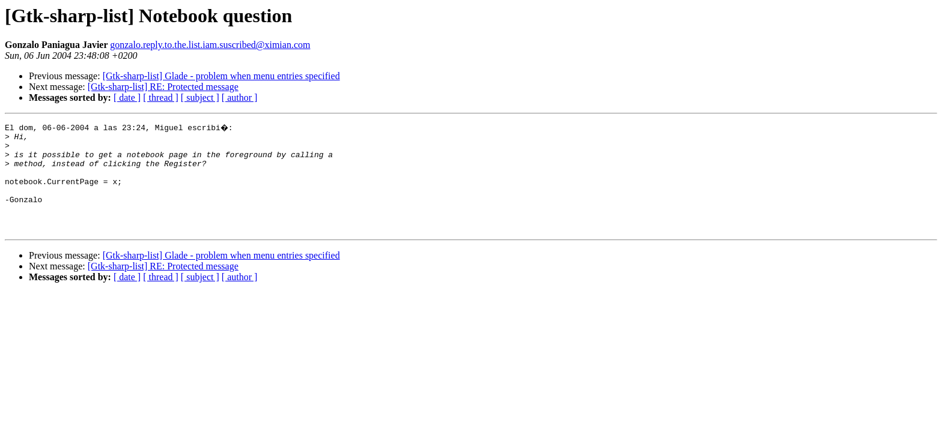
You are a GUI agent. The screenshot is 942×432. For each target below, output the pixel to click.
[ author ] (240, 97)
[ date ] (127, 97)
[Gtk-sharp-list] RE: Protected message (163, 87)
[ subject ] (200, 97)
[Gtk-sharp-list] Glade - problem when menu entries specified (221, 76)
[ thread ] (160, 97)
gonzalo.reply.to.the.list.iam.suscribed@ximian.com (210, 45)
